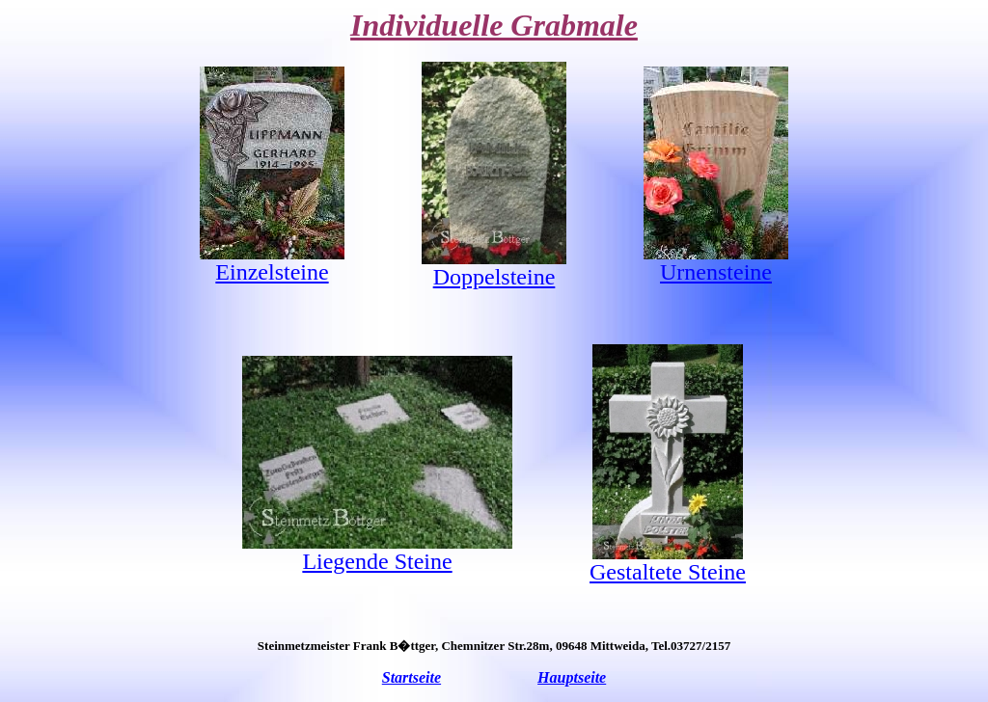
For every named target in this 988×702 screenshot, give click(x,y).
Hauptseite (571, 677)
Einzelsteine (271, 271)
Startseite (411, 677)
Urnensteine (716, 271)
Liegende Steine (377, 561)
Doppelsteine (494, 276)
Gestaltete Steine (668, 571)
